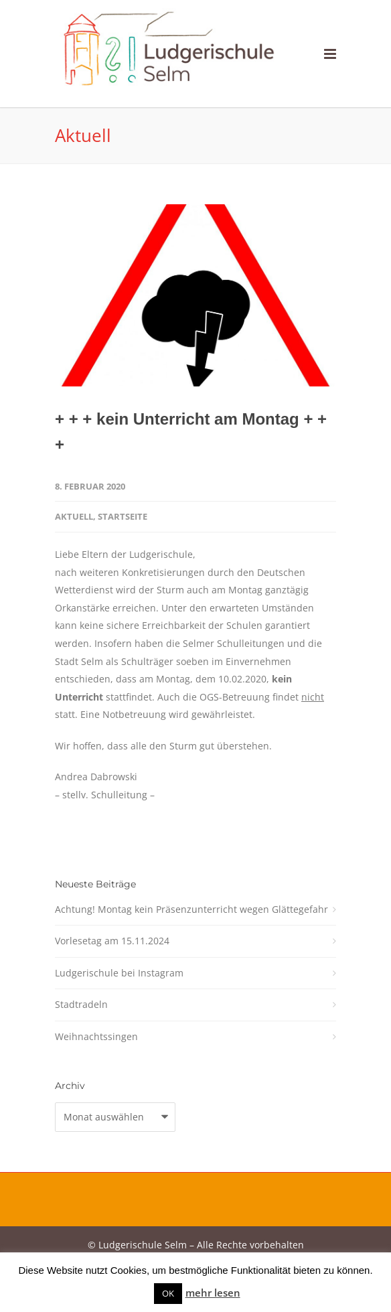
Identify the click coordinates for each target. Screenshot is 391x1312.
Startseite (122, 516)
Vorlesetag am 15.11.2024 (112, 940)
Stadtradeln (81, 1004)
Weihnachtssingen (96, 1036)
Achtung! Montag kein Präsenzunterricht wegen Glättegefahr (191, 909)
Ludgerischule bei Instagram (119, 972)
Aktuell (74, 516)
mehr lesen (212, 1292)
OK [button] (168, 1293)
